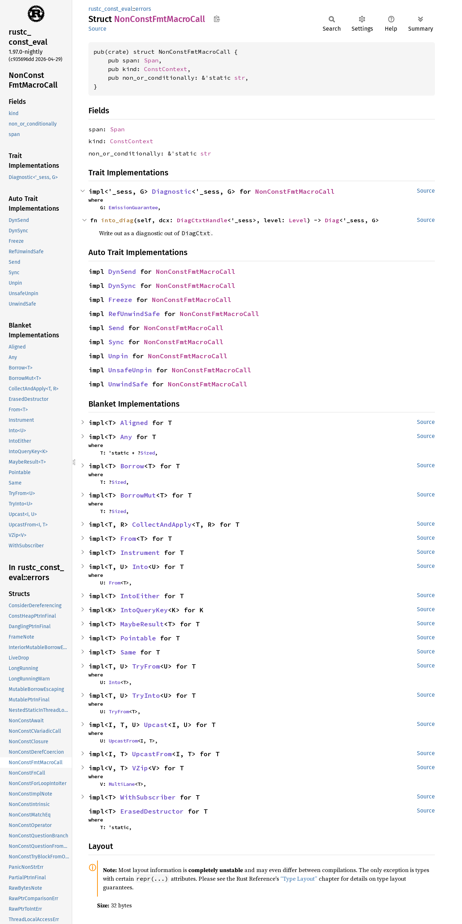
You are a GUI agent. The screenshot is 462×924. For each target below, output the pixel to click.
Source (97, 28)
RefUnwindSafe (134, 314)
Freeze (120, 299)
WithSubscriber (148, 797)
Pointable (138, 638)
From (128, 538)
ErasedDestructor (152, 811)
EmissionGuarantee (133, 207)
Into (140, 566)
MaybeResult (142, 624)
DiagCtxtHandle (202, 220)
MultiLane (122, 784)
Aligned (134, 423)
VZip (140, 768)
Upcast (156, 725)
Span (151, 60)
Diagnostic (172, 191)
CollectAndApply (162, 524)
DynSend (122, 271)
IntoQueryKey (144, 610)
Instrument (140, 552)
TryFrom (146, 666)
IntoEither (140, 596)
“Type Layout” (298, 879)
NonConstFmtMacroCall (295, 191)
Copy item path (217, 19)
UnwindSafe (128, 384)
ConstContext (165, 69)
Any (126, 437)
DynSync (122, 285)
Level (298, 220)
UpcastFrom (123, 740)
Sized (147, 453)
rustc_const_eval (110, 8)
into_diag (117, 220)
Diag (332, 220)
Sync (116, 342)
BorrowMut (138, 495)
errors (143, 8)
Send (116, 328)
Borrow (132, 466)
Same (128, 652)
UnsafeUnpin (130, 370)
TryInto (146, 695)
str (239, 77)
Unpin (118, 356)
